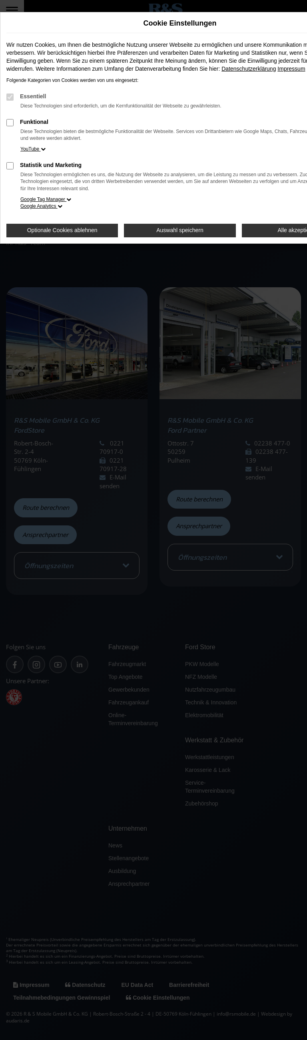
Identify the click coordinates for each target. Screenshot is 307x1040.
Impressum (291, 69)
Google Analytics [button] (41, 206)
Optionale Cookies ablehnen (62, 230)
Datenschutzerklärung (248, 69)
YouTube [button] (33, 149)
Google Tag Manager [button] (45, 199)
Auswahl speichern (179, 230)
